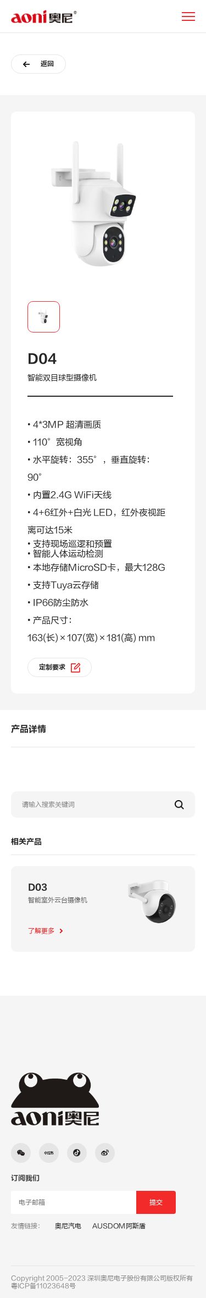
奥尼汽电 (68, 1226)
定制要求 (59, 668)
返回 (38, 64)
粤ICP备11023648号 (43, 1286)
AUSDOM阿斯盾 (119, 1226)
